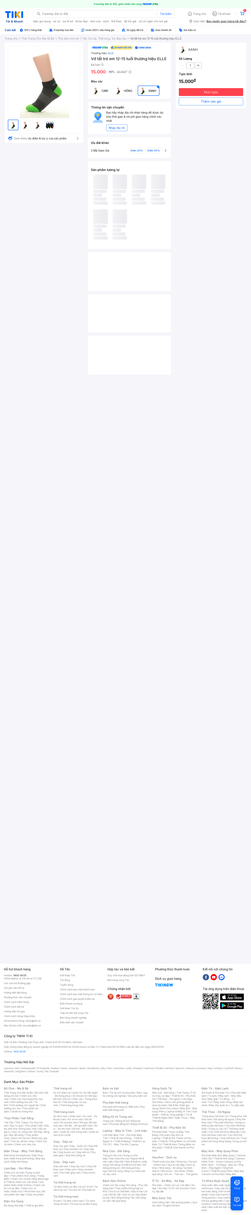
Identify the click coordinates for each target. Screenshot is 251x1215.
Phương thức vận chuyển (18, 997)
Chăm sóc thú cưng (114, 1185)
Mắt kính (133, 1106)
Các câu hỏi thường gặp (17, 983)
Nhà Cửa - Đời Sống (116, 1151)
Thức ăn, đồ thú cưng (22, 1141)
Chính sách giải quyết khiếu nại (77, 998)
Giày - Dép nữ (62, 1141)
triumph (138, 1068)
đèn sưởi (218, 1185)
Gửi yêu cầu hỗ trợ (14, 987)
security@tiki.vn (32, 1025)
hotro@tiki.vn (33, 1020)
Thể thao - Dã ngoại (168, 1098)
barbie (55, 1068)
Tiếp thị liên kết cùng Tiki (74, 1013)
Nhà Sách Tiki (161, 1198)
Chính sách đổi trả (14, 1006)
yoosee (201, 1068)
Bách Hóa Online (114, 1180)
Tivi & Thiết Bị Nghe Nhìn (172, 1116)
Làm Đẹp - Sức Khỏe (17, 1168)
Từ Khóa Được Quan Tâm (219, 1180)
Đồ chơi (39, 1092)
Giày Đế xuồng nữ (75, 1155)
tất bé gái (130, 21)
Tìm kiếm (165, 13)
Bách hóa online (169, 1108)
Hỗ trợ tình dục (32, 1191)
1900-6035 (19, 975)
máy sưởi (207, 1185)
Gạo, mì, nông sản (22, 1131)
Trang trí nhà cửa (112, 1155)
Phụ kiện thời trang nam (124, 1108)
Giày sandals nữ (73, 1149)
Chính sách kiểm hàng (16, 1002)
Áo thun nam (60, 1116)
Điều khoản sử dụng (71, 1003)
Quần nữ (77, 1092)
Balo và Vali (111, 1088)
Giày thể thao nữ (230, 1138)
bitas (238, 1068)
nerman (169, 1068)
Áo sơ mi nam (75, 1119)
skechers (119, 1068)
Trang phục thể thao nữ (215, 1116)
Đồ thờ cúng (116, 1171)
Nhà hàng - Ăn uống (171, 1167)
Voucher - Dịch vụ (164, 1157)
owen (64, 1068)
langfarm (21, 1071)
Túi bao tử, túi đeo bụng (83, 1203)
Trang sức (108, 1120)
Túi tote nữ (74, 1189)
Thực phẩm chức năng (22, 1175)
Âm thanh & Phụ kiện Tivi (215, 1092)
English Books (172, 1205)
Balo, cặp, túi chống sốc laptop (125, 1094)
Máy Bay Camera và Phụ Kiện (223, 1173)
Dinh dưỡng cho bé (21, 1102)
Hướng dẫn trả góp (14, 1011)
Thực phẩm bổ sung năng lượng (224, 1140)
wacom (180, 1068)
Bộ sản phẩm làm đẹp (24, 1193)
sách (106, 21)
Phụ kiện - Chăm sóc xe (165, 1185)
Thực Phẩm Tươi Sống (19, 1118)
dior (17, 1068)
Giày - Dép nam (64, 1162)
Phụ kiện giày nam (70, 1172)
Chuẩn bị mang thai (22, 1111)
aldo (129, 1068)
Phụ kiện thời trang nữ (115, 1106)
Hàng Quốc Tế (162, 1088)
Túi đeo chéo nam (73, 1200)
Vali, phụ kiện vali (137, 1095)
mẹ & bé (68, 21)
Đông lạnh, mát (27, 1128)
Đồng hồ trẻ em (139, 1124)
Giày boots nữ (66, 1152)
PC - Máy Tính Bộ (118, 1144)
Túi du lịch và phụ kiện (122, 1092)
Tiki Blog (65, 980)
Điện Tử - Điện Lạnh (215, 1088)
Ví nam (57, 1200)
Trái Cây (8, 1122)
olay (209, 1068)
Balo (105, 1092)
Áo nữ (56, 1092)
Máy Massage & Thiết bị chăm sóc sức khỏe (26, 1180)
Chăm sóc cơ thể (20, 1178)
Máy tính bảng (19, 1161)
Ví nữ (89, 1186)
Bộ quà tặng (119, 1200)
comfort (229, 1068)
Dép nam (71, 1169)
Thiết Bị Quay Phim (221, 1171)
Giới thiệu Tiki (67, 975)
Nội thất (119, 1161)
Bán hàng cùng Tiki (118, 980)
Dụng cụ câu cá (217, 1128)
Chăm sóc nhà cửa (25, 1144)
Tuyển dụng (66, 984)
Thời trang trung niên (72, 1105)
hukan (31, 1071)
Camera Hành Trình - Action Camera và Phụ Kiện (223, 1161)
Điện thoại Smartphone (17, 1155)
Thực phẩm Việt (33, 1125)
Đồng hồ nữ (122, 1120)
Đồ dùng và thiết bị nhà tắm (125, 1164)
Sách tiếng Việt (160, 1202)
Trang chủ (199, 13)
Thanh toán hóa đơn (163, 1161)
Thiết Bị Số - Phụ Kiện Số (169, 1127)
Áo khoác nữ (80, 1095)
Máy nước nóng (223, 1102)
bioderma (93, 1068)
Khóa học (182, 1161)
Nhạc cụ (129, 1171)
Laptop (134, 1144)
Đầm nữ (66, 1092)
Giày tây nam (77, 1166)
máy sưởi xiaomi (227, 1197)
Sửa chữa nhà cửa (119, 1158)
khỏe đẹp (81, 21)
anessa (190, 1068)
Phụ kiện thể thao (224, 1122)
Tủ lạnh (212, 1095)
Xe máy (162, 1188)
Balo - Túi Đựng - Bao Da (222, 1164)
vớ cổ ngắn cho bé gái (153, 21)
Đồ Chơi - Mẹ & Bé (16, 1088)
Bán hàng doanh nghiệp (73, 1017)
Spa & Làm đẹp (176, 1164)
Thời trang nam (63, 1112)
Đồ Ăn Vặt (115, 1194)
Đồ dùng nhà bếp (13, 1205)
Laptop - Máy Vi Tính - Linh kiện (125, 1130)
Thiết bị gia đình (34, 1205)
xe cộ (56, 21)
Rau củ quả (16, 1125)
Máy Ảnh (231, 1174)
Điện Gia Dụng (13, 1201)
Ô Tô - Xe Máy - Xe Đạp (168, 1180)
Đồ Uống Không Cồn (123, 1197)
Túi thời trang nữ (64, 1182)
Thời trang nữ (62, 1088)
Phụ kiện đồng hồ (119, 1124)
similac (218, 1068)
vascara (8, 1068)
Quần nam (75, 1116)
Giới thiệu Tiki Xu (69, 1008)
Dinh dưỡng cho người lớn (24, 1105)
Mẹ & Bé (173, 1105)
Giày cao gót (60, 1145)
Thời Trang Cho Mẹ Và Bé (18, 1092)
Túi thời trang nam (65, 1196)
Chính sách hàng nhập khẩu (19, 1016)
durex (82, 1068)
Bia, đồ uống (16, 1135)
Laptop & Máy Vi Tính (178, 1111)
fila (46, 1071)
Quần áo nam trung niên (73, 1131)
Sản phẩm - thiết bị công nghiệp (174, 1113)
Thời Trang (182, 1092)
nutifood (149, 1068)
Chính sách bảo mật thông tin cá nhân (81, 994)
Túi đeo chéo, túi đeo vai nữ (69, 1186)
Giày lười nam (60, 1166)
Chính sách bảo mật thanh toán (77, 989)
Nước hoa (16, 1191)
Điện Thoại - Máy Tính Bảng (23, 1151)
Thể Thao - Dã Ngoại (216, 1112)
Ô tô (171, 1188)
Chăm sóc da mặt (14, 1172)
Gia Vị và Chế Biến (119, 1191)
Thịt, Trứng (21, 1122)
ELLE (111, 53)
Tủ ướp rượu (237, 1105)
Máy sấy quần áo (219, 1105)
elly (103, 1068)
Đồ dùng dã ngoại (224, 1119)
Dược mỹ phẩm (35, 1194)
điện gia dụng (42, 21)
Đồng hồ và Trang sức (118, 1116)
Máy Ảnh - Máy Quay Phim (220, 1151)
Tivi (210, 1102)
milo (109, 1068)
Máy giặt (213, 1098)
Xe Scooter (182, 1188)
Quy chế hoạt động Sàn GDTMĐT (126, 975)
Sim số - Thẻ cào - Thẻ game (181, 1174)
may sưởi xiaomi (219, 1194)
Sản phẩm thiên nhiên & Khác (24, 1184)
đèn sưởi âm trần (217, 1207)
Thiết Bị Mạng (122, 1141)
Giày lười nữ (82, 1152)
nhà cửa (95, 21)
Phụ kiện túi (88, 1189)
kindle (159, 1068)
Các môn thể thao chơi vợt (224, 1133)
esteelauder (28, 1068)
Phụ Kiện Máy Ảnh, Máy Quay (218, 1155)
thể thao (116, 21)
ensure (73, 1068)
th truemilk (43, 1068)
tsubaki (54, 1071)
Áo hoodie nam (69, 1122)
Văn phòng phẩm (180, 1202)
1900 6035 (19, 1051)
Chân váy (77, 1098)
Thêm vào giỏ (211, 101)
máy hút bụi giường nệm (222, 1199)
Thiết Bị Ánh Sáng (224, 1158)
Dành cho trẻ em (20, 1138)
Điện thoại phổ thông (22, 1158)
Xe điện (185, 1185)
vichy (40, 1071)
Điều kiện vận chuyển (72, 1022)
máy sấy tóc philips (226, 1188)
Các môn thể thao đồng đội (224, 1131)
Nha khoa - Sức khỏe (173, 1171)
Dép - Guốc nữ (78, 1145)
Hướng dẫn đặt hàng (15, 992)
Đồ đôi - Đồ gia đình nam (79, 1125)
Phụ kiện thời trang (115, 1102)
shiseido (9, 1071)
